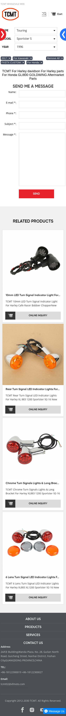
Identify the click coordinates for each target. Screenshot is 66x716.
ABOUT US (33, 619)
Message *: (9, 134)
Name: (12, 92)
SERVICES (33, 635)
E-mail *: (11, 102)
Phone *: (11, 113)
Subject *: (10, 124)
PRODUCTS (33, 627)
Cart (59, 14)
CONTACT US (33, 643)
